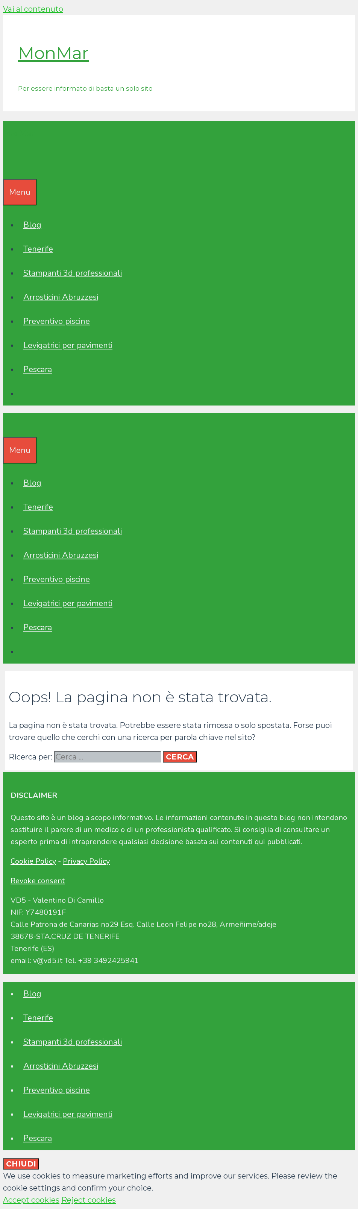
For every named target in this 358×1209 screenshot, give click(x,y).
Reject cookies (88, 1199)
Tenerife (38, 249)
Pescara (37, 369)
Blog (32, 225)
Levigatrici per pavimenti (67, 345)
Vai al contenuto (33, 9)
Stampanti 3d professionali (72, 273)
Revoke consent (38, 881)
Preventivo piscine (56, 321)
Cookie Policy (33, 861)
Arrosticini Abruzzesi (60, 297)
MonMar (53, 53)
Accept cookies (31, 1199)
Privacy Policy (86, 861)
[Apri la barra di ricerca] (8, 167)
